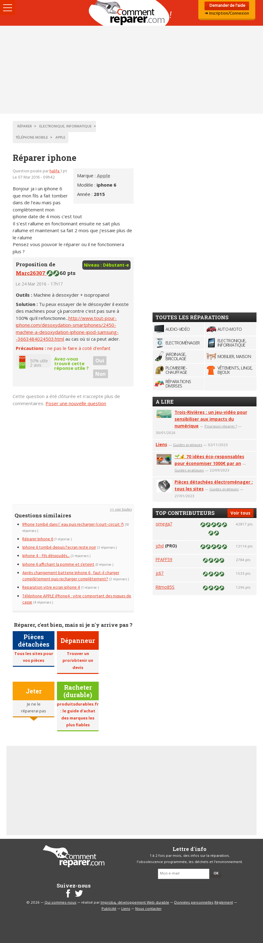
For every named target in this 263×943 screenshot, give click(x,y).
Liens (161, 444)
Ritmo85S (165, 587)
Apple (103, 175)
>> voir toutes (121, 509)
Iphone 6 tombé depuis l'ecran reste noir (59, 547)
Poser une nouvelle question (75, 403)
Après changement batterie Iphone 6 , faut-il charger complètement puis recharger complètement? (70, 576)
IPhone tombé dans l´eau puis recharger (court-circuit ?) (73, 524)
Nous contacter (148, 909)
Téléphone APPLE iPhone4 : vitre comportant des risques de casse (76, 599)
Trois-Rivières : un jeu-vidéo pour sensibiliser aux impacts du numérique (211, 419)
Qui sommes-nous (60, 903)
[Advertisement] (131, 69)
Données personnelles (193, 903)
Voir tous (240, 513)
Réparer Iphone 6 (37, 539)
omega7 (164, 524)
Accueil (131, 13)
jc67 (160, 573)
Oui (99, 360)
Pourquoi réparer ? (221, 426)
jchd (160, 546)
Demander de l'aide (227, 5)
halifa (55, 171)
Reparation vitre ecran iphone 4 (51, 587)
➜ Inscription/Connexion (227, 13)
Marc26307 (31, 273)
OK (215, 873)
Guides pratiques (187, 444)
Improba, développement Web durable (135, 903)
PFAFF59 (164, 559)
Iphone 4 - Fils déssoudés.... (46, 556)
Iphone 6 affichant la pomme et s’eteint (58, 564)
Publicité (108, 909)
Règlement (223, 903)
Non (100, 373)
